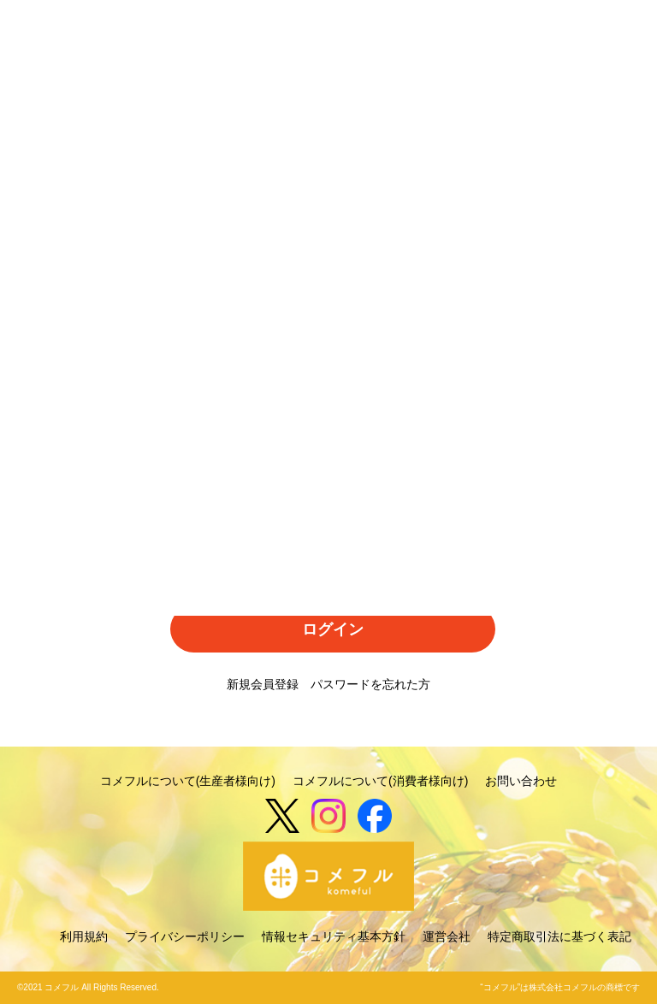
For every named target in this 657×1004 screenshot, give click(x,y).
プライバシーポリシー (185, 936)
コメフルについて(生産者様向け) (187, 781)
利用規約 (84, 936)
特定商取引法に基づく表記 (559, 936)
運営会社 (447, 936)
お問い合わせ (521, 781)
